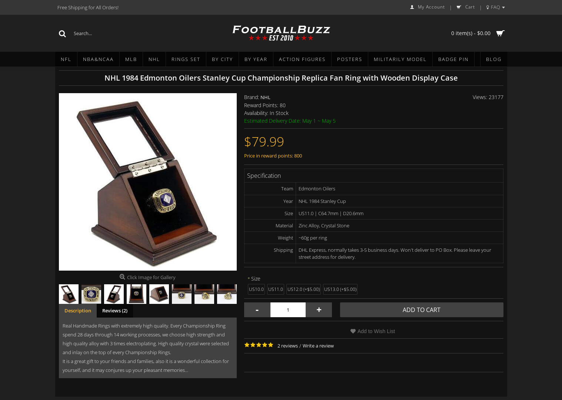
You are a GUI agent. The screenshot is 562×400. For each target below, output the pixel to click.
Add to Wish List (376, 331)
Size (255, 278)
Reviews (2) (114, 310)
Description (77, 310)
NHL (265, 97)
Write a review (318, 345)
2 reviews (287, 345)
